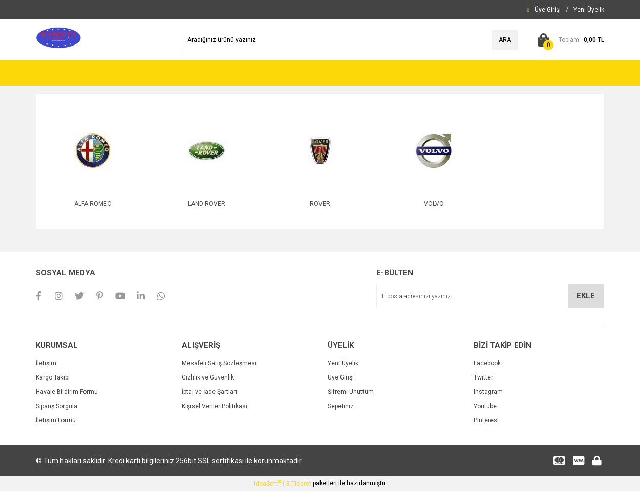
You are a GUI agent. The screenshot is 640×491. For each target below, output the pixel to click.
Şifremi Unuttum (351, 391)
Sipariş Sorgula (56, 406)
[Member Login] (548, 9)
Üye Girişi (341, 377)
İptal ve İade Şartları (209, 391)
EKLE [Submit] (586, 295)
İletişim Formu (56, 420)
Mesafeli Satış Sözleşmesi (219, 363)
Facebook (487, 363)
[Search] (350, 40)
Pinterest (486, 420)
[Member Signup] (588, 9)
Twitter (483, 377)
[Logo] (58, 39)
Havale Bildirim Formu (67, 391)
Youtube (485, 406)
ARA (505, 39)
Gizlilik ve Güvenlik (208, 377)
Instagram (488, 391)
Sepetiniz (341, 406)
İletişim (46, 363)
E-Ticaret (298, 483)
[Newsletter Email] (490, 296)
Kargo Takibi (53, 377)
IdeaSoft (267, 483)
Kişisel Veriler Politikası (214, 406)
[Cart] (568, 40)
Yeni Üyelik (343, 363)
